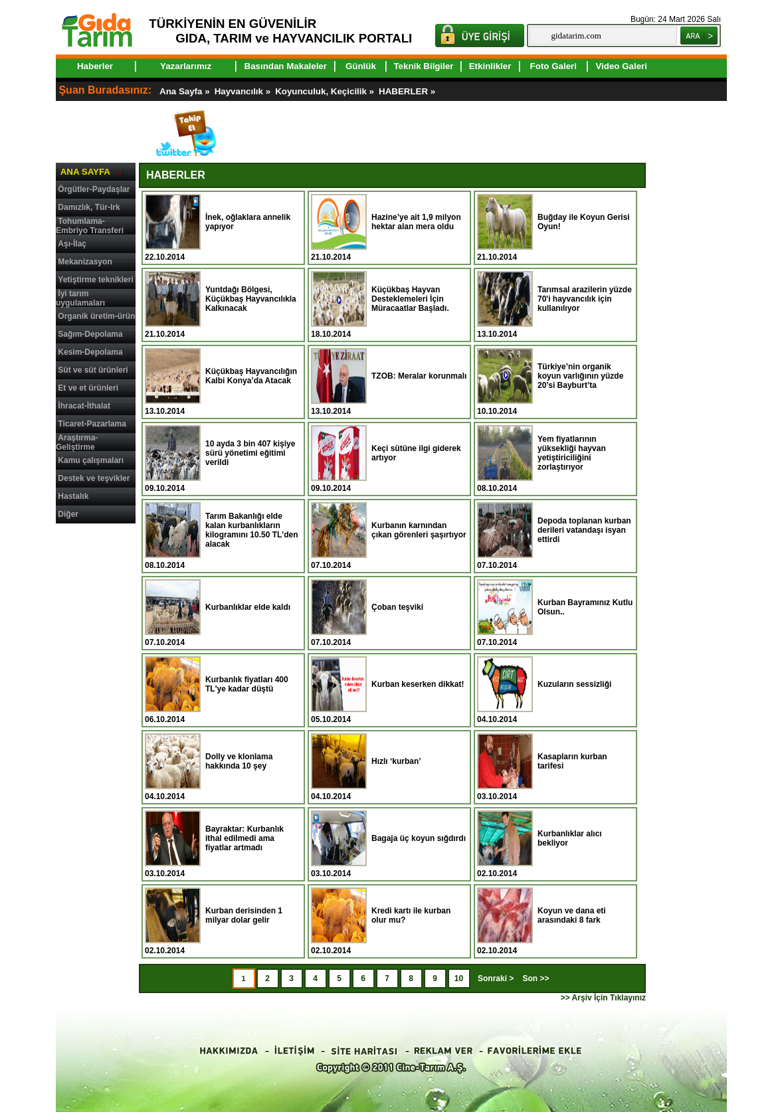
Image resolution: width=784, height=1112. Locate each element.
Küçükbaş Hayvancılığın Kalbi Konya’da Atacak (251, 376)
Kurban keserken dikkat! (417, 684)
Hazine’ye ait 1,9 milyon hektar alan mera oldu (416, 222)
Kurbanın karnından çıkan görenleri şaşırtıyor (418, 530)
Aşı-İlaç (72, 243)
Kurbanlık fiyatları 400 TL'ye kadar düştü (246, 684)
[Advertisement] (96, 729)
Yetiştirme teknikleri (95, 279)
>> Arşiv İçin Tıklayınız (603, 997)
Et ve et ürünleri (88, 388)
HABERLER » (408, 91)
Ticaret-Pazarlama (92, 423)
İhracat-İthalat (84, 406)
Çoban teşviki (397, 607)
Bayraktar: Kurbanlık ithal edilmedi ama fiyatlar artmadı (244, 838)
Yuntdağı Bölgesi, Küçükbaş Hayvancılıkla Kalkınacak (250, 299)
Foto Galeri (553, 66)
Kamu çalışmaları (91, 460)
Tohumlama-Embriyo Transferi (90, 226)
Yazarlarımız (185, 66)
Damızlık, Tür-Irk (89, 207)
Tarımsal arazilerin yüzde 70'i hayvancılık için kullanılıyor (585, 299)
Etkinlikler (490, 66)
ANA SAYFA (85, 172)
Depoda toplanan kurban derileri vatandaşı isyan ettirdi (584, 530)
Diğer (68, 514)
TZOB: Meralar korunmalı (418, 376)
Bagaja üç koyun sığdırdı (418, 838)
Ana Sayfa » (185, 91)
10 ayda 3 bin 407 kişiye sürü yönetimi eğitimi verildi (250, 453)
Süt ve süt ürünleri (93, 370)
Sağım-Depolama (90, 334)
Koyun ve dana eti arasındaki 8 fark (572, 915)
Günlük (360, 66)
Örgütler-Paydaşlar (94, 189)
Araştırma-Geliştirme (77, 442)
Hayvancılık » (244, 91)
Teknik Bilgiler (423, 66)
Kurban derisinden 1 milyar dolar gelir (243, 915)
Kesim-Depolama (90, 352)
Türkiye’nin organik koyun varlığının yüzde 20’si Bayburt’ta (580, 376)
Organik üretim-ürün (96, 316)
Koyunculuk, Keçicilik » (326, 91)
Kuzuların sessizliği (574, 684)
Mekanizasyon (85, 261)
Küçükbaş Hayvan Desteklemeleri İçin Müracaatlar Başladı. (410, 299)
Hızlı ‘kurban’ (396, 761)
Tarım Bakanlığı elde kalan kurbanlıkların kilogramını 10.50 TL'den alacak (251, 530)
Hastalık (73, 496)
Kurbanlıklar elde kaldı (247, 607)
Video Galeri (621, 66)
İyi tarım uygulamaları (80, 298)
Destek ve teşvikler (94, 478)
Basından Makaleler (286, 66)
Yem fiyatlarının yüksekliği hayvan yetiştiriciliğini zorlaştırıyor (572, 453)
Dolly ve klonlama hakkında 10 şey (238, 761)
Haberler (95, 66)
